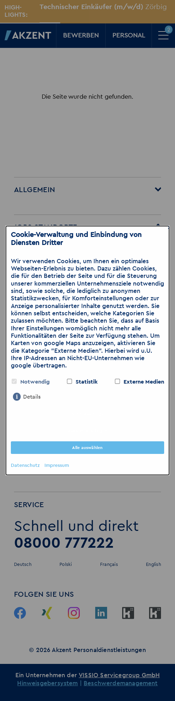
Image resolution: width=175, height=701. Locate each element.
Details (32, 397)
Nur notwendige (87, 414)
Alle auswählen (87, 448)
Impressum (56, 465)
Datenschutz (25, 465)
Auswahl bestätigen (87, 431)
